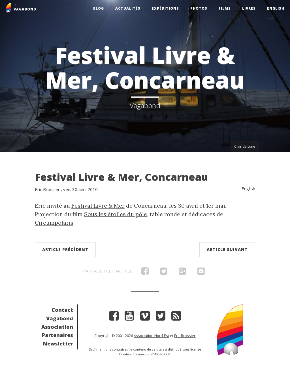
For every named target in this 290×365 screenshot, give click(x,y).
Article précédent (65, 249)
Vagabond (59, 318)
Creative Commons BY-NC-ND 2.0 (144, 354)
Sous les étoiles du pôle (115, 214)
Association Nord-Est (151, 335)
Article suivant (227, 249)
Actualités (127, 8)
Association (57, 326)
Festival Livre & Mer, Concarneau (121, 177)
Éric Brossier (184, 335)
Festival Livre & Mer (98, 205)
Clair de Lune (244, 146)
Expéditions (165, 8)
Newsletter (58, 343)
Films (225, 8)
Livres (249, 8)
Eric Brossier (47, 189)
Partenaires (57, 335)
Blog (98, 8)
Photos (198, 8)
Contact (62, 309)
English (275, 8)
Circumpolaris (54, 222)
